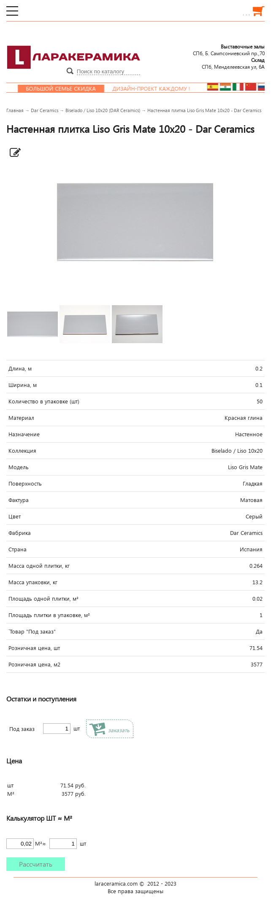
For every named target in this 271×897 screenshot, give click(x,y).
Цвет (14, 516)
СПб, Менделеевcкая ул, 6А (233, 63)
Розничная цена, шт (34, 648)
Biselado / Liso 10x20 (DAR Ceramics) (102, 110)
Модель (18, 467)
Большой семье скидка (69, 88)
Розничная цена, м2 (34, 664)
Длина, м (20, 368)
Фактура (18, 500)
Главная (15, 110)
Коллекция (22, 450)
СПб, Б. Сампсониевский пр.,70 (229, 49)
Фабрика (19, 533)
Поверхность (25, 483)
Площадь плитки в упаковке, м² (49, 615)
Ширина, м (22, 385)
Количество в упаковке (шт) (43, 401)
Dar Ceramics (44, 110)
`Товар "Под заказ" (32, 631)
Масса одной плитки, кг (39, 565)
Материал (21, 418)
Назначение (24, 434)
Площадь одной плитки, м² (43, 598)
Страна (17, 549)
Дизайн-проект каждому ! (160, 88)
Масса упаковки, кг (32, 582)
